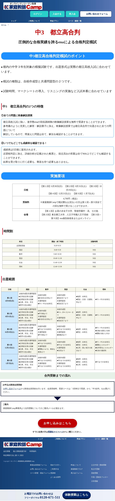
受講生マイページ (55, 432)
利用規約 (33, 451)
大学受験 (94, 481)
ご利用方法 (54, 469)
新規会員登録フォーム (38, 465)
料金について (76, 465)
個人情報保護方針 (20, 451)
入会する (57, 14)
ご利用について (34, 21)
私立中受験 (95, 469)
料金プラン (54, 21)
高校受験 (94, 473)
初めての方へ (55, 465)
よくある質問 (55, 477)
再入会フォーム (77, 473)
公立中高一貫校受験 (98, 465)
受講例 (52, 473)
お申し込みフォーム (12, 389)
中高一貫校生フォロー (99, 477)
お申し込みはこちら (57, 423)
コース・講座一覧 (75, 21)
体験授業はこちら (76, 494)
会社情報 (6, 451)
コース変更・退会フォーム (40, 473)
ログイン (37, 14)
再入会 (72, 14)
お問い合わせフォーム (97, 14)
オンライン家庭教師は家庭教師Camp (22, 461)
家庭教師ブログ (77, 469)
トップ (13, 21)
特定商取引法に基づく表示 (13, 456)
